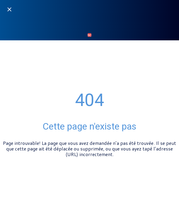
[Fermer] (9, 9)
